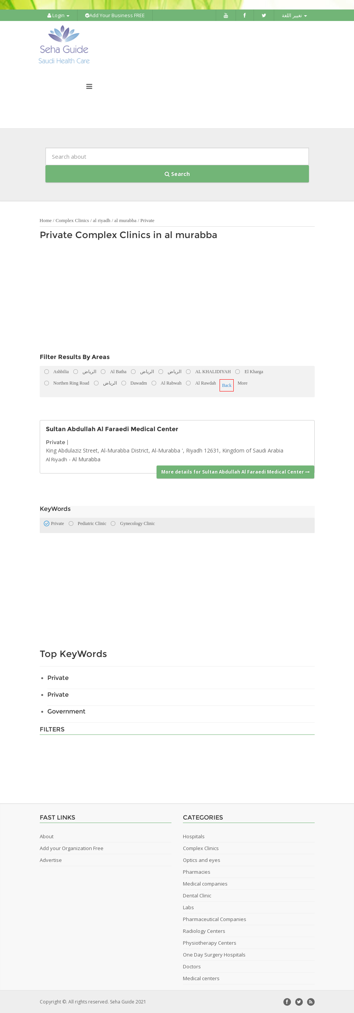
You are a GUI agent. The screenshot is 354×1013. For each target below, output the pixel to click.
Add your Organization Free (71, 847)
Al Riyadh (56, 458)
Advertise (51, 859)
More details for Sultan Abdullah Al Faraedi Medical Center (235, 471)
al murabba (125, 220)
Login (58, 15)
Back (226, 385)
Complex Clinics (72, 220)
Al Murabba (86, 458)
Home (46, 220)
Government (66, 711)
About (46, 836)
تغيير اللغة (294, 15)
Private (148, 220)
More (242, 382)
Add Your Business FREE (115, 15)
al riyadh (101, 220)
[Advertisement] (173, 298)
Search (177, 173)
